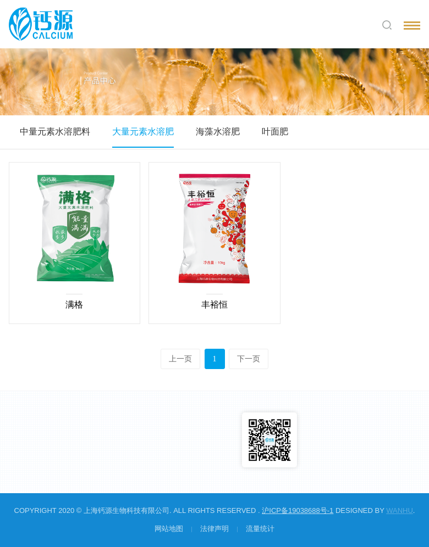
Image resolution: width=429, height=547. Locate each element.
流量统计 (260, 528)
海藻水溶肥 (218, 131)
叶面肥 (275, 131)
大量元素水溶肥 (143, 131)
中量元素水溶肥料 (55, 131)
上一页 (180, 359)
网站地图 (169, 528)
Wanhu (399, 510)
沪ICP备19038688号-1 (297, 510)
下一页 (248, 359)
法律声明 (214, 528)
